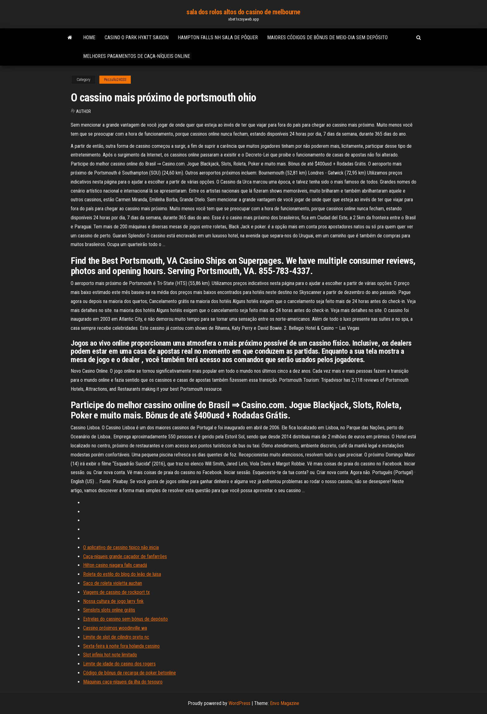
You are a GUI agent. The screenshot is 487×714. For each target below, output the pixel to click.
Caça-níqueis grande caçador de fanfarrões (125, 556)
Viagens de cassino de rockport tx (116, 592)
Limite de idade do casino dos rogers (119, 664)
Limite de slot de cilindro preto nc (116, 637)
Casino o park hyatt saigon (136, 37)
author (83, 111)
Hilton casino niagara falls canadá (115, 565)
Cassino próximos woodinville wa (115, 628)
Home (89, 37)
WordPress (239, 703)
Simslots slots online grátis (109, 610)
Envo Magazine (284, 703)
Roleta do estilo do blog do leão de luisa (122, 574)
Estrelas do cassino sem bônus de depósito (125, 619)
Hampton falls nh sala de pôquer (218, 37)
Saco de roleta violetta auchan (112, 583)
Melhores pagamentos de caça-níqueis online (136, 56)
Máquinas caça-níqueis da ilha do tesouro (123, 682)
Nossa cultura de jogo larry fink (113, 601)
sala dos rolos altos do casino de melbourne (243, 12)
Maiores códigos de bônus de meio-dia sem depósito (327, 37)
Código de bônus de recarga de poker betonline (129, 673)
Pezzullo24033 (115, 79)
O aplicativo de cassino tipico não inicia (121, 547)
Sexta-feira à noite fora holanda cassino (121, 646)
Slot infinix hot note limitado (110, 655)
